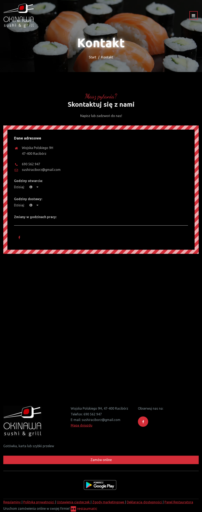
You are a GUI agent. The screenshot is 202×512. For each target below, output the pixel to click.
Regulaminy (12, 502)
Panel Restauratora (178, 502)
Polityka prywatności (39, 502)
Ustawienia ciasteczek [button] (73, 502)
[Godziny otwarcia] (37, 187)
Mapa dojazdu (81, 425)
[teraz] (31, 187)
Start (92, 57)
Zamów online (101, 460)
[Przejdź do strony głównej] (18, 15)
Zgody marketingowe (108, 502)
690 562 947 (31, 164)
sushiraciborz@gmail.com (41, 169)
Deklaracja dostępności (145, 502)
